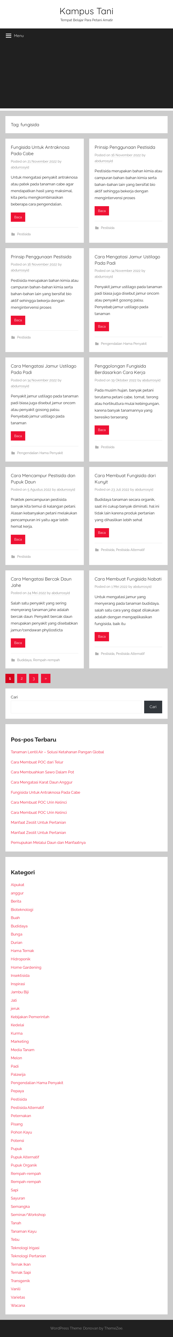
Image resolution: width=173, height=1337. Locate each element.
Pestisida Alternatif (130, 550)
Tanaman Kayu (23, 1231)
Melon (16, 1058)
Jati (14, 1000)
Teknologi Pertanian (28, 1256)
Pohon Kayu (21, 1132)
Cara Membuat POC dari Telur (37, 762)
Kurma (17, 1033)
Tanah (16, 1223)
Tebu (15, 1239)
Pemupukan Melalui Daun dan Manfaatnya (48, 842)
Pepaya (17, 1091)
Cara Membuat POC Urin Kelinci (39, 802)
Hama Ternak (22, 950)
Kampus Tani (86, 10)
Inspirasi (18, 984)
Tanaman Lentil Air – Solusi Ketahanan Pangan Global (57, 752)
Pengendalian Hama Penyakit (124, 344)
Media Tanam (22, 1050)
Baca (18, 217)
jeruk (15, 1008)
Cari (14, 697)
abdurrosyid (20, 167)
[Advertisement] (86, 76)
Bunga (16, 934)
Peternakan (21, 1115)
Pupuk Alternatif (25, 1157)
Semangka (20, 1206)
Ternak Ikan (21, 1264)
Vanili (15, 1289)
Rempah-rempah (46, 660)
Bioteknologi (22, 909)
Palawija (18, 1074)
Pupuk (16, 1148)
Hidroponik (20, 959)
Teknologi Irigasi (25, 1248)
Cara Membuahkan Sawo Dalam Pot (42, 772)
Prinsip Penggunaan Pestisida (125, 147)
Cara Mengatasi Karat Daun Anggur (42, 782)
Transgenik (20, 1281)
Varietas (18, 1297)
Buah (15, 917)
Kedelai (17, 1025)
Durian (16, 942)
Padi (15, 1066)
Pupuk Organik (24, 1165)
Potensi (17, 1140)
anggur (17, 893)
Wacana (18, 1305)
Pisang (17, 1124)
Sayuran (18, 1198)
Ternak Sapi (21, 1272)
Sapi (14, 1190)
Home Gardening (26, 967)
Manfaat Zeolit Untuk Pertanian (38, 822)
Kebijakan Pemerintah (30, 1017)
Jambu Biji (20, 992)
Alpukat (17, 884)
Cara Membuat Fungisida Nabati (128, 579)
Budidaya (24, 660)
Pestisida (24, 234)
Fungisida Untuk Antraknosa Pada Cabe (45, 792)
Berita (16, 901)
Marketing (20, 1041)
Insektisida (20, 975)
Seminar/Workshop (28, 1214)
